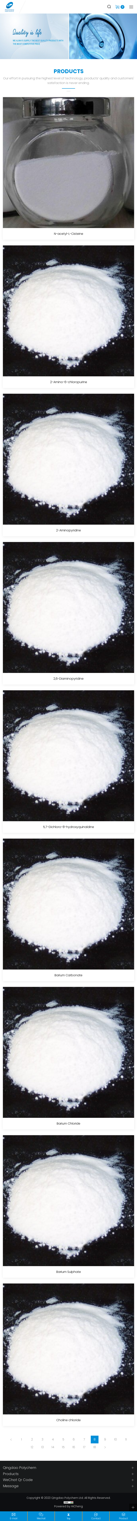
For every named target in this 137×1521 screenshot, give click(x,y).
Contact (96, 1518)
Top (68, 1518)
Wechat (41, 1518)
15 (63, 1447)
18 (94, 1447)
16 (73, 1447)
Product (123, 1518)
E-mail (13, 1518)
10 (115, 1439)
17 (84, 1447)
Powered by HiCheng (68, 1506)
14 (52, 1447)
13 (42, 1447)
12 (32, 1447)
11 (126, 1439)
